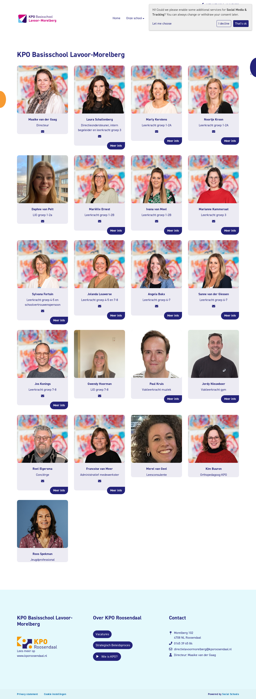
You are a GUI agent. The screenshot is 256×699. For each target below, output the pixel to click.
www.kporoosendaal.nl (32, 656)
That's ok (241, 23)
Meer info (116, 146)
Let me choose (162, 23)
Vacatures (102, 634)
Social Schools (230, 694)
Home (116, 18)
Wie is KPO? (107, 656)
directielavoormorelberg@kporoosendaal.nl (203, 649)
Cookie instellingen (55, 694)
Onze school (134, 18)
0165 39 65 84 (183, 643)
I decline (223, 23)
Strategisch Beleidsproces (113, 645)
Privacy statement (27, 694)
